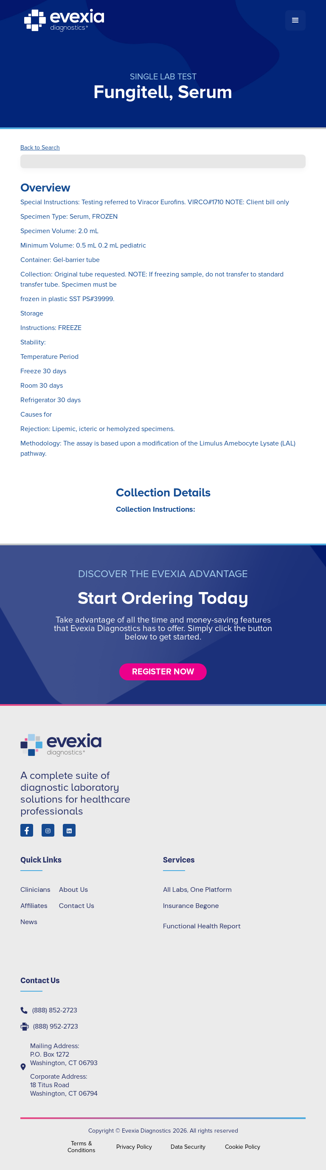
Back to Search (40, 147)
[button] (295, 20)
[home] (152, 20)
